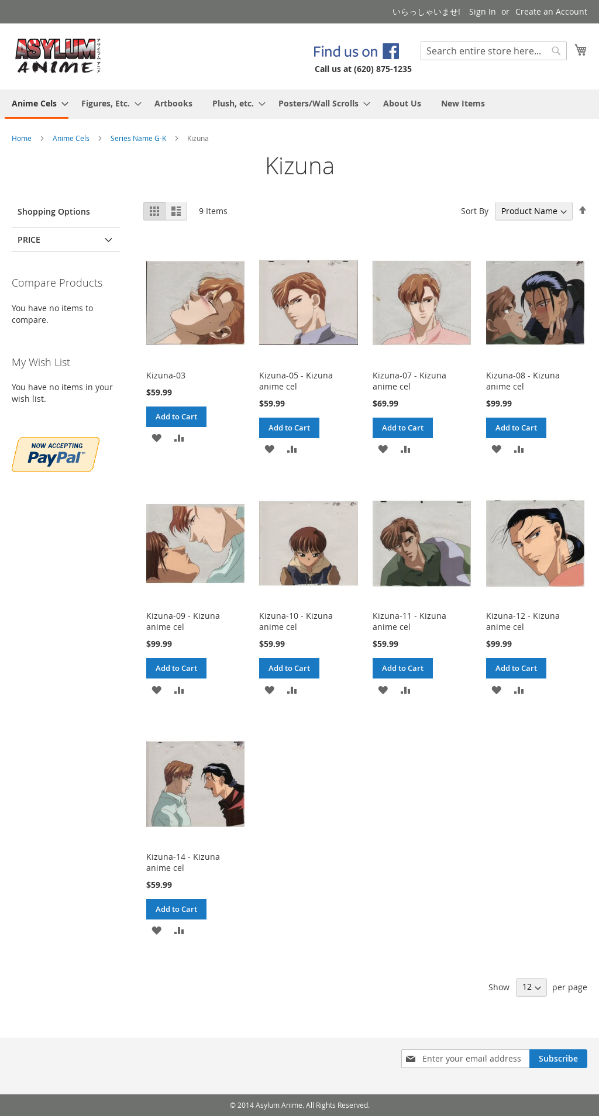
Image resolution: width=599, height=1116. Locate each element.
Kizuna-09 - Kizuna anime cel (183, 621)
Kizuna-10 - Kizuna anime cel (296, 621)
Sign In (482, 11)
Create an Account (551, 11)
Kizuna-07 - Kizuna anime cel (409, 381)
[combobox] (494, 51)
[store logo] (58, 56)
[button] (156, 437)
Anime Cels (72, 138)
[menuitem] (36, 104)
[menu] (299, 104)
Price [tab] (29, 239)
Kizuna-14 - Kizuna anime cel (183, 862)
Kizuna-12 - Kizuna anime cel (523, 621)
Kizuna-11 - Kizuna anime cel (409, 621)
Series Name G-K (139, 138)
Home (22, 138)
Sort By (474, 210)
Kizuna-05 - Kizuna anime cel (296, 381)
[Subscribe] (558, 1058)
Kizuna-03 (165, 375)
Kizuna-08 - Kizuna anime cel (523, 381)
